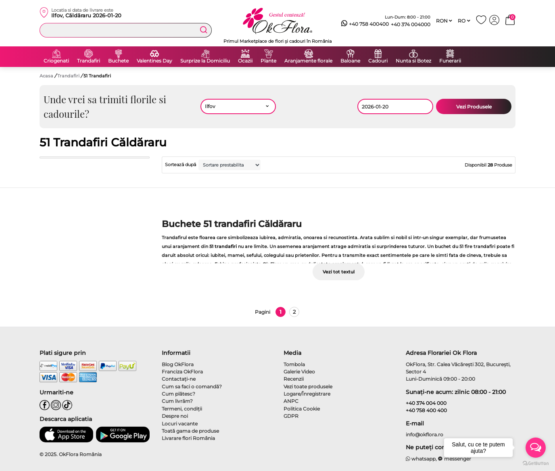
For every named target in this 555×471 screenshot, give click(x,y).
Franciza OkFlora (182, 372)
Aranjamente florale (308, 61)
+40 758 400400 (365, 24)
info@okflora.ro (424, 434)
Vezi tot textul (339, 272)
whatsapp (421, 459)
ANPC (291, 401)
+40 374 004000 (410, 24)
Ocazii (245, 61)
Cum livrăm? (177, 401)
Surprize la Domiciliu (205, 61)
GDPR (291, 416)
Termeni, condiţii (182, 409)
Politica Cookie (302, 409)
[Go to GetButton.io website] (536, 463)
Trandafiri (88, 61)
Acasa (46, 76)
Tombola (294, 364)
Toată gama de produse (190, 431)
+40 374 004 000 (426, 403)
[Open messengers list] (536, 448)
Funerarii (450, 61)
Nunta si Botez (413, 61)
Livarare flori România (188, 438)
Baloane (350, 61)
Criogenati (56, 61)
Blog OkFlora (178, 364)
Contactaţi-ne (179, 379)
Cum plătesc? (178, 394)
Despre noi (175, 416)
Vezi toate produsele (308, 386)
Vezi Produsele (474, 107)
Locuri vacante (180, 424)
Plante (268, 61)
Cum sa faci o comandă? (192, 386)
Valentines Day (154, 61)
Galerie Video (299, 372)
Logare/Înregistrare (307, 394)
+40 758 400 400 (426, 410)
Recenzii (294, 379)
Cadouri (378, 61)
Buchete (118, 61)
